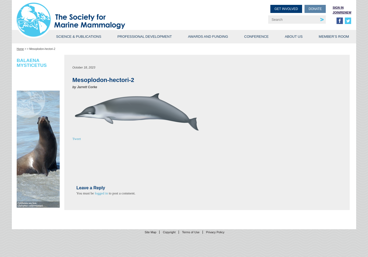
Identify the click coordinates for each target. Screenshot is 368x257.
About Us (294, 37)
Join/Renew (341, 12)
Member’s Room (334, 37)
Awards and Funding (208, 37)
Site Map (150, 232)
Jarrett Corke (87, 87)
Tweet (76, 139)
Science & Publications (78, 37)
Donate (315, 9)
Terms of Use (191, 232)
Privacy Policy (215, 232)
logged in (101, 193)
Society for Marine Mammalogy (101, 13)
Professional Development (144, 37)
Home (20, 48)
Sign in (338, 7)
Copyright (169, 232)
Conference (256, 37)
